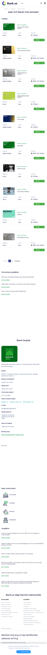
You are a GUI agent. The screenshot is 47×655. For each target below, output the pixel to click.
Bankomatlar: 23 (16, 402)
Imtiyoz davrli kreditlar (29, 616)
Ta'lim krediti (27, 604)
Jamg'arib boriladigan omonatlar (9, 612)
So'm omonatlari (5, 602)
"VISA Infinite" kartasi (23, 50)
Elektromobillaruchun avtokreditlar (32, 622)
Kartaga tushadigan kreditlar (31, 620)
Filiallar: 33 (5, 402)
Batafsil (39, 40)
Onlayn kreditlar (28, 614)
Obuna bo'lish (25, 651)
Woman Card (21, 168)
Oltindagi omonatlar (6, 606)
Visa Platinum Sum (23, 237)
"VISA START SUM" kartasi (23, 27)
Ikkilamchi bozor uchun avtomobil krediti (34, 612)
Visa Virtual (20, 119)
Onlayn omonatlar (6, 608)
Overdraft (26, 606)
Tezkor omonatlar (5, 614)
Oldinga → (18, 261)
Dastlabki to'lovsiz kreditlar (30, 608)
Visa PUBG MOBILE (23, 191)
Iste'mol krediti (27, 602)
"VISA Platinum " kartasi (22, 73)
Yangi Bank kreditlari (29, 624)
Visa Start (20, 145)
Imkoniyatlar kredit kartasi (23, 96)
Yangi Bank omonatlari (7, 616)
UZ (22, 3)
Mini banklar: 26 (28, 402)
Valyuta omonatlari (6, 604)
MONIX (19, 214)
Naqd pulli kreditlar (28, 618)
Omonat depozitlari (6, 610)
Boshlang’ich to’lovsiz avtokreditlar (32, 610)
